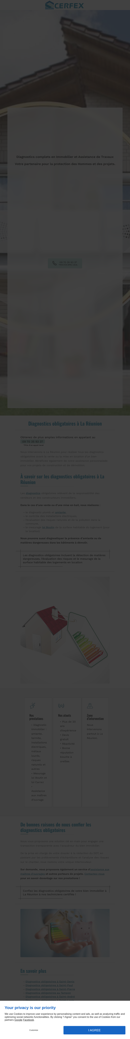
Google (18, 1020)
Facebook (28, 1020)
